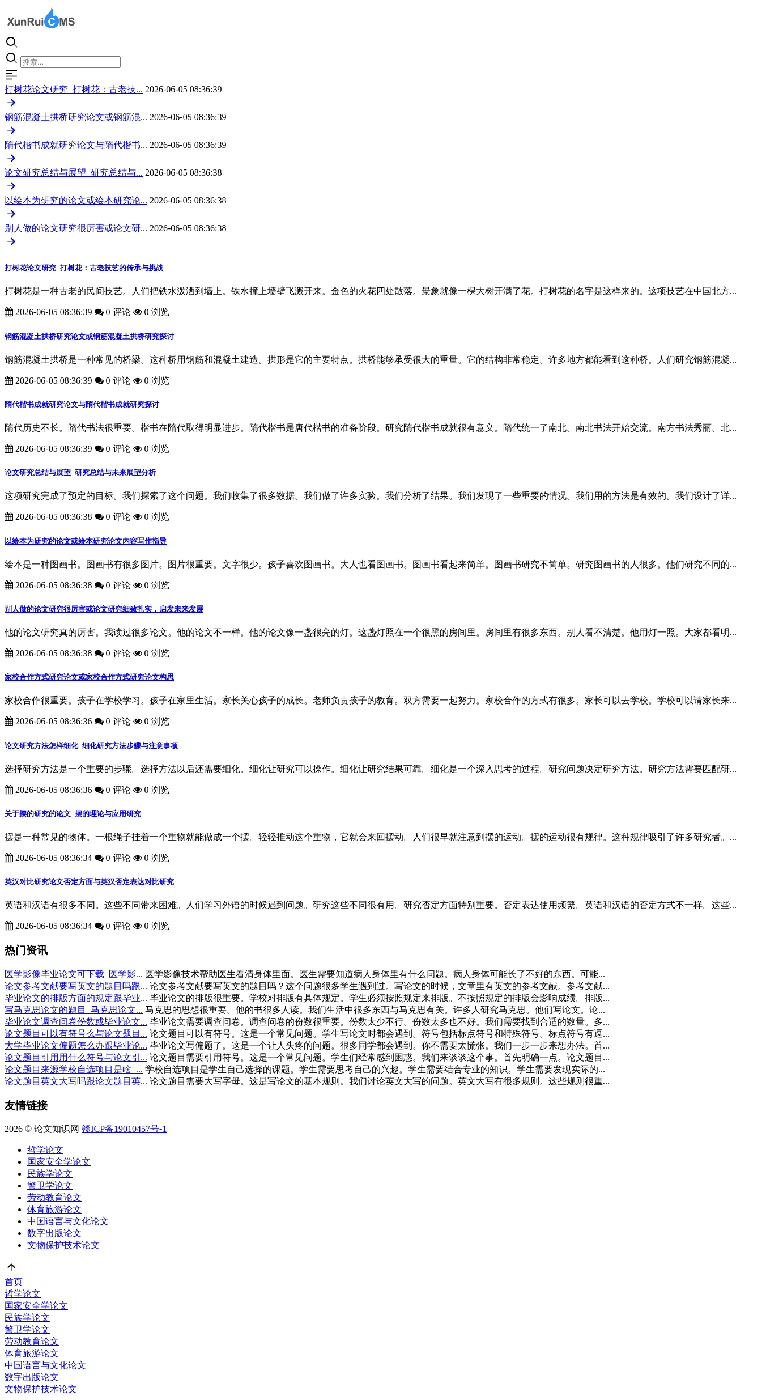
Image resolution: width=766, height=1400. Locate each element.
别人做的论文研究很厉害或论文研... (76, 228)
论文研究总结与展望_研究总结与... (74, 172)
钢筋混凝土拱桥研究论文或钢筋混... (76, 117)
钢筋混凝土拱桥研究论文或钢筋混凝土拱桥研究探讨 (89, 336)
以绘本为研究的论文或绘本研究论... (76, 200)
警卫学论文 (50, 1185)
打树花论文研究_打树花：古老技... (74, 89)
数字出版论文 (54, 1233)
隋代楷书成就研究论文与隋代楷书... (76, 145)
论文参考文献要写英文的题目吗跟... (76, 986)
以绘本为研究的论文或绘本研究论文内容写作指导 (86, 541)
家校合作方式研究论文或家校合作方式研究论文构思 (89, 677)
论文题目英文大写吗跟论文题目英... (76, 1081)
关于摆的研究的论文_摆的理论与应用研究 (73, 813)
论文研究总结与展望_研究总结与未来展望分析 (80, 472)
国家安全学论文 (59, 1161)
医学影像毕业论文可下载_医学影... (74, 974)
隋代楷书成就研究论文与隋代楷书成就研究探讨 (82, 404)
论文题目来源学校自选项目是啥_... (74, 1069)
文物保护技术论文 (63, 1245)
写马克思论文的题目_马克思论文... (74, 1010)
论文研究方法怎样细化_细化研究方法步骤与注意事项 (91, 745)
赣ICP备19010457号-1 (124, 1129)
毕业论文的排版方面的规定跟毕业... (76, 998)
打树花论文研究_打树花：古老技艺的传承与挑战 (84, 268)
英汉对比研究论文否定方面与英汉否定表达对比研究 (89, 881)
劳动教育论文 (54, 1197)
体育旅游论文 (54, 1209)
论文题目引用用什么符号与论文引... (76, 1057)
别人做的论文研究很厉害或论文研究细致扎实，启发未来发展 (104, 609)
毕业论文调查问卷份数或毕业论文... (76, 1021)
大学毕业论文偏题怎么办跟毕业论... (76, 1045)
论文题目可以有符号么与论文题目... (76, 1033)
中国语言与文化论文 (68, 1221)
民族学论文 (50, 1173)
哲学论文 (45, 1150)
